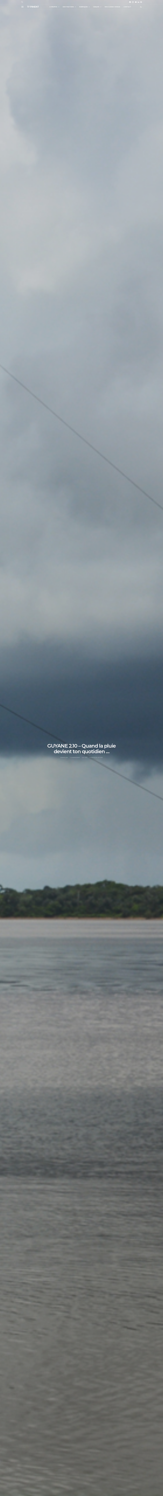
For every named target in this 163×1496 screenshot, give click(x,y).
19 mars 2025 (64, 757)
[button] (141, 7)
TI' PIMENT (33, 6)
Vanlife (96, 7)
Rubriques (83, 7)
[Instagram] (133, 2)
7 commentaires (75, 757)
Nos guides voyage (112, 7)
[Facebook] (130, 2)
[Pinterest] (141, 2)
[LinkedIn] (138, 2)
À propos (53, 7)
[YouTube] (136, 2)
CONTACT (127, 7)
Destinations (68, 7)
